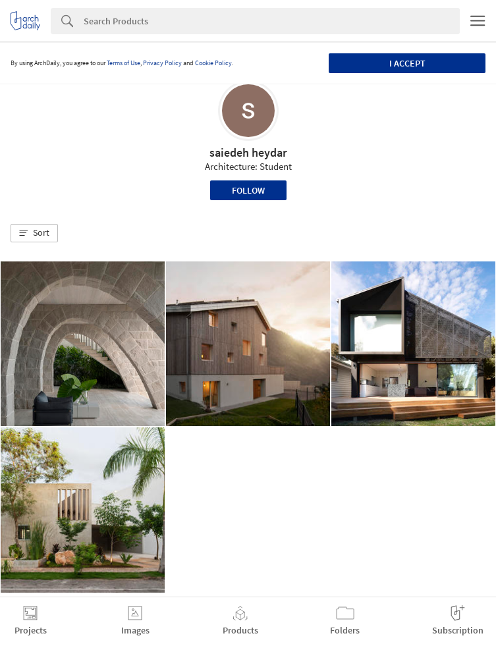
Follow (248, 190)
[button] (34, 233)
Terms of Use (123, 63)
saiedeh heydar (248, 152)
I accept (407, 63)
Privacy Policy (162, 63)
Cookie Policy (213, 63)
